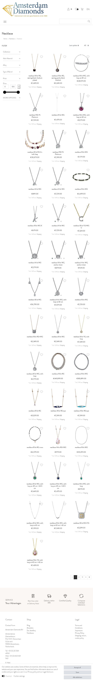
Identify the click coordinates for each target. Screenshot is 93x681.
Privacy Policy (79, 633)
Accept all (77, 667)
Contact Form (10, 625)
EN (88, 9)
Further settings (19, 676)
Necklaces (12, 39)
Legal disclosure (48, 672)
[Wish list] (76, 9)
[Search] (88, 21)
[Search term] (72, 21)
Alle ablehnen (77, 677)
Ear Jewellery (31, 630)
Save (77, 672)
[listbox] (35, 103)
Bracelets (30, 628)
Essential (9, 676)
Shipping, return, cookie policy (80, 636)
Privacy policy (32, 672)
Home (5, 39)
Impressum (79, 630)
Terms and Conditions (78, 626)
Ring (28, 625)
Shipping (39, 87)
